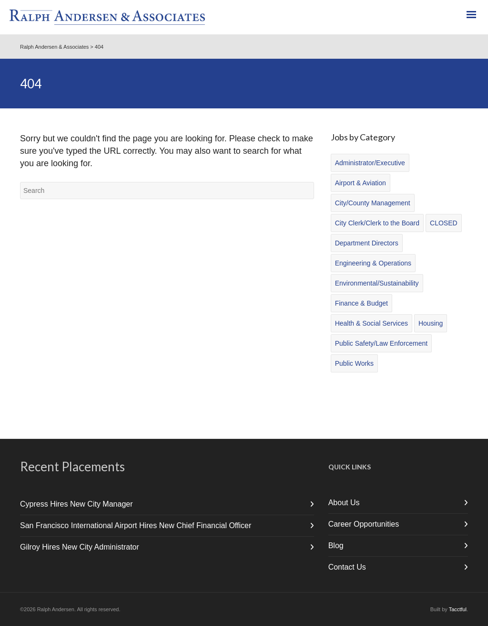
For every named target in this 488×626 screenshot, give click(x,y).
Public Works (354, 363)
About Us (344, 503)
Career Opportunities (363, 524)
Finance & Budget (361, 303)
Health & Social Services (371, 323)
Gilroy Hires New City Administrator (79, 547)
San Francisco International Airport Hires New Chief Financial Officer (135, 525)
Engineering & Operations (373, 263)
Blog (336, 545)
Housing (430, 323)
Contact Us (347, 567)
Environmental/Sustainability (377, 283)
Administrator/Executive (370, 163)
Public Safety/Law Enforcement (381, 343)
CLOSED (444, 223)
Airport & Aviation (360, 183)
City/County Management (372, 203)
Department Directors (366, 243)
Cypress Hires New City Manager (76, 504)
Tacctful (458, 609)
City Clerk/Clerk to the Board (377, 223)
